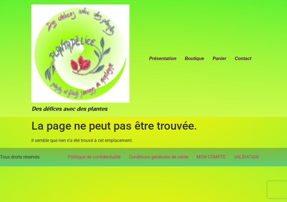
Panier (219, 58)
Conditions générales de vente (158, 157)
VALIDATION (246, 157)
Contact (243, 58)
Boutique (194, 58)
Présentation (162, 58)
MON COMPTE (211, 157)
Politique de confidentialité (94, 157)
